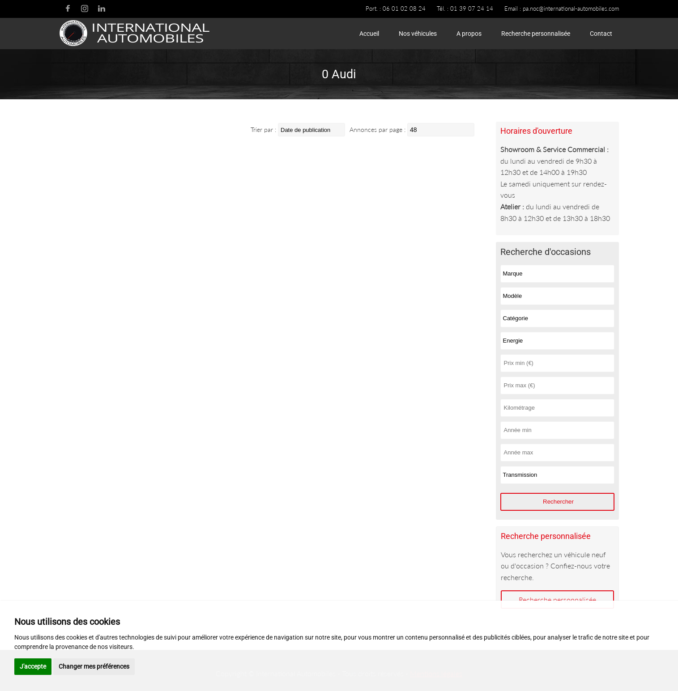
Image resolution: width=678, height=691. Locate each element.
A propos (469, 33)
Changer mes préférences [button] (94, 666)
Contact (601, 33)
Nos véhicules (418, 33)
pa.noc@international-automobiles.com (571, 8)
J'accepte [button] (33, 666)
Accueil (369, 33)
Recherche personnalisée (535, 33)
